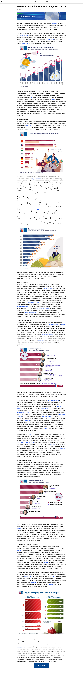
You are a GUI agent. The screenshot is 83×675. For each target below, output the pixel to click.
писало (19, 529)
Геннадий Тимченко (47, 417)
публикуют (53, 577)
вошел (53, 100)
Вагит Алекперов (53, 325)
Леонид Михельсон (53, 401)
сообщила (54, 24)
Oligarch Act (27, 577)
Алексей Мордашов (23, 413)
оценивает (26, 421)
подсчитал (20, 226)
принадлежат (45, 409)
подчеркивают (36, 180)
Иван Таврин (48, 289)
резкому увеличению (39, 210)
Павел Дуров (50, 40)
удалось (52, 445)
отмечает (46, 563)
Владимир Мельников (42, 309)
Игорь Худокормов (30, 313)
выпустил (33, 583)
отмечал (62, 449)
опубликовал (24, 36)
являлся (46, 429)
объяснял (26, 194)
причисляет (24, 44)
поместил (41, 342)
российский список (47, 335)
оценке (63, 325)
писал (29, 435)
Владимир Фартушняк (23, 307)
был (31, 98)
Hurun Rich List (30, 126)
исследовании (21, 648)
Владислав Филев (33, 303)
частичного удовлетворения (25, 443)
